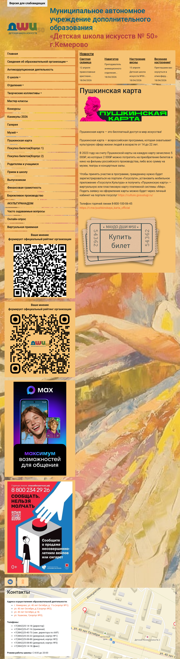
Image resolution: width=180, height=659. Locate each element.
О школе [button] (12, 77)
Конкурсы (14, 108)
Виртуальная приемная (22, 227)
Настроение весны (137, 60)
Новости (87, 54)
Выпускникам (16, 180)
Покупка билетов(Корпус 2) (25, 156)
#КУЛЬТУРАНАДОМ (20, 203)
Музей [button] (11, 132)
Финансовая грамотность (24, 187)
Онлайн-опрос (16, 219)
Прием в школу (17, 172)
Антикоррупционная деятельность (30, 69)
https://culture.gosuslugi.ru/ (135, 195)
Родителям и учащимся (23, 164)
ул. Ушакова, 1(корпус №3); (28, 615)
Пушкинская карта (19, 140)
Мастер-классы (17, 101)
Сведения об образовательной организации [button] (36, 61)
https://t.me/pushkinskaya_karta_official (105, 208)
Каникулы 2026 (17, 116)
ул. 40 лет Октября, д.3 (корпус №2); (33, 608)
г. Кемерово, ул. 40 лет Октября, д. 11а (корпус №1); (41, 605)
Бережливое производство (25, 195)
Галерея (12, 124)
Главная (12, 53)
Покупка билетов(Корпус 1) (25, 148)
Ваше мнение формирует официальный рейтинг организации (39, 237)
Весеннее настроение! (163, 60)
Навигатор (111, 59)
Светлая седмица (85, 60)
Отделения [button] (14, 85)
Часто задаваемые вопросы (26, 211)
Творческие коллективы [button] (23, 93)
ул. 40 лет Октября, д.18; (27, 612)
